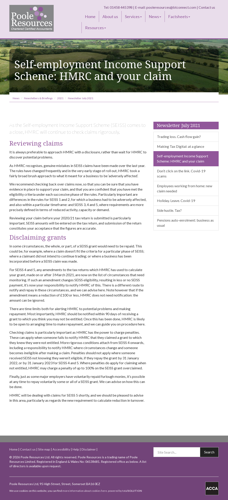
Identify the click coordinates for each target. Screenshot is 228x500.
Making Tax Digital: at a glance (180, 146)
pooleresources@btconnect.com (171, 7)
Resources (95, 27)
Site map (44, 449)
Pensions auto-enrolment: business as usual (185, 222)
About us (110, 16)
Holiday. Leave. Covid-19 (176, 200)
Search (209, 452)
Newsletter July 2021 (80, 98)
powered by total (125, 490)
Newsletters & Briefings (38, 98)
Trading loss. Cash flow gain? (179, 136)
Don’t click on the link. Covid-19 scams (181, 173)
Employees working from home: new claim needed (184, 188)
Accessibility (61, 449)
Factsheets (179, 16)
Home (90, 16)
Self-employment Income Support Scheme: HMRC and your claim (182, 158)
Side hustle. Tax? (169, 210)
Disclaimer (88, 449)
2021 (60, 98)
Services (133, 16)
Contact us (207, 7)
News (155, 16)
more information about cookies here (84, 490)
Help (76, 449)
